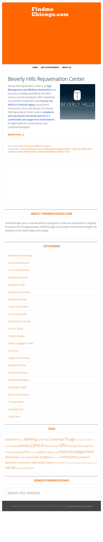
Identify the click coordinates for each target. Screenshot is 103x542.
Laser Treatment (79, 149)
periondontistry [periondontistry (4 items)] (24, 462)
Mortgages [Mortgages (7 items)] (77, 451)
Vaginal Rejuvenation (48, 152)
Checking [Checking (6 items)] (56, 439)
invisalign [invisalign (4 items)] (19, 452)
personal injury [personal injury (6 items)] (42, 462)
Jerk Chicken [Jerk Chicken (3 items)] (33, 452)
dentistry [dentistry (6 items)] (24, 445)
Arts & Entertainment (19, 262)
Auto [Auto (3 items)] (22, 440)
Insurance (13, 350)
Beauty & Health (26, 146)
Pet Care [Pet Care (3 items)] (56, 463)
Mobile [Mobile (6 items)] (63, 451)
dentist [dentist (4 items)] (14, 446)
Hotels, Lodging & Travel (20, 343)
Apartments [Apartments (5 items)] (12, 439)
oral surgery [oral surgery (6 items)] (42, 457)
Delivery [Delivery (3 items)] (7, 446)
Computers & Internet (19, 321)
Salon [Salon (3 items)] (95, 463)
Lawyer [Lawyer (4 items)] (50, 452)
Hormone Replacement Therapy (57, 149)
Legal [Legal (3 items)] (56, 452)
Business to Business (19, 292)
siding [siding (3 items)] (18, 468)
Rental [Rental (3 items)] (85, 463)
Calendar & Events (17, 299)
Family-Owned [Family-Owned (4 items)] (52, 446)
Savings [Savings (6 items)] (10, 467)
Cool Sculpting (27, 149)
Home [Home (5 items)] (79, 446)
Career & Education (18, 306)
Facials (39, 149)
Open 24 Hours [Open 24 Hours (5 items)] (23, 457)
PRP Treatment (30, 152)
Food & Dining (15, 328)
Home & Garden (16, 336)
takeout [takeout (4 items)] (30, 467)
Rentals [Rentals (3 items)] (90, 463)
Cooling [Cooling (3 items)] (78, 440)
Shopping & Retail (17, 387)
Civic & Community (17, 314)
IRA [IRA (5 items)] (26, 452)
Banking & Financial (18, 277)
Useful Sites (14, 416)
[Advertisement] (51, 41)
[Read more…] (16, 134)
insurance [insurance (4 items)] (10, 452)
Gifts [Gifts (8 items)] (63, 445)
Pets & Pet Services (18, 372)
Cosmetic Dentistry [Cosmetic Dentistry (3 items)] (88, 440)
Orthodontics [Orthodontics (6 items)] (69, 457)
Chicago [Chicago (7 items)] (69, 439)
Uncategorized (15, 409)
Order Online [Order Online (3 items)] (55, 458)
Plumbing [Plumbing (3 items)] (68, 463)
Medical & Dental (43, 146)
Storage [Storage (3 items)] (23, 468)
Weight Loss (64, 152)
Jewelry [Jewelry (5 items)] (42, 452)
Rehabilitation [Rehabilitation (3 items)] (77, 463)
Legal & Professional (18, 358)
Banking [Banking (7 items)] (30, 439)
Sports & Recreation (18, 394)
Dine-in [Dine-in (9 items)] (37, 445)
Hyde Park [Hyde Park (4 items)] (88, 446)
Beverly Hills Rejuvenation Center (46, 78)
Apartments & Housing (19, 255)
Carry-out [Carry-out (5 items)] (43, 439)
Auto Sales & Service (18, 270)
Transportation (16, 401)
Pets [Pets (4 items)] (62, 462)
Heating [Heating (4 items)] (71, 446)
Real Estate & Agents (19, 380)
